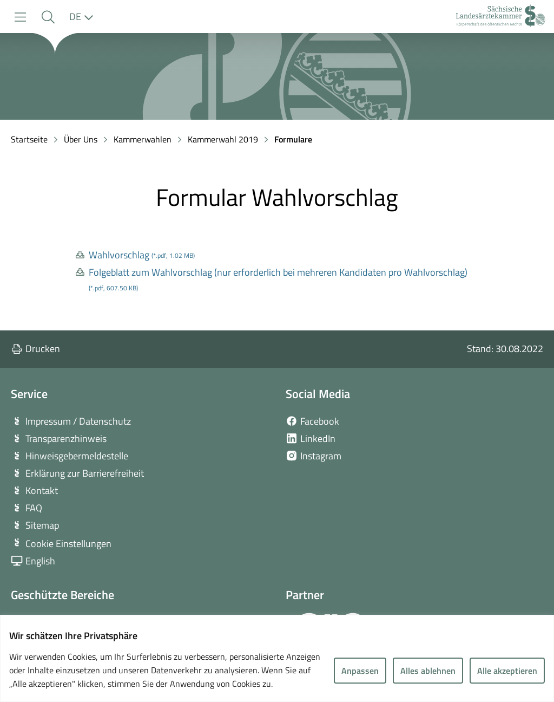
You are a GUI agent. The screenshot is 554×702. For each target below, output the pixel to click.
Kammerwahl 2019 (223, 139)
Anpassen (360, 670)
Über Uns (80, 139)
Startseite (29, 139)
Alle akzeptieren (507, 670)
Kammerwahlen (143, 139)
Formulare (293, 139)
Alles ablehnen (428, 670)
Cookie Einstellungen (68, 543)
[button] (48, 17)
